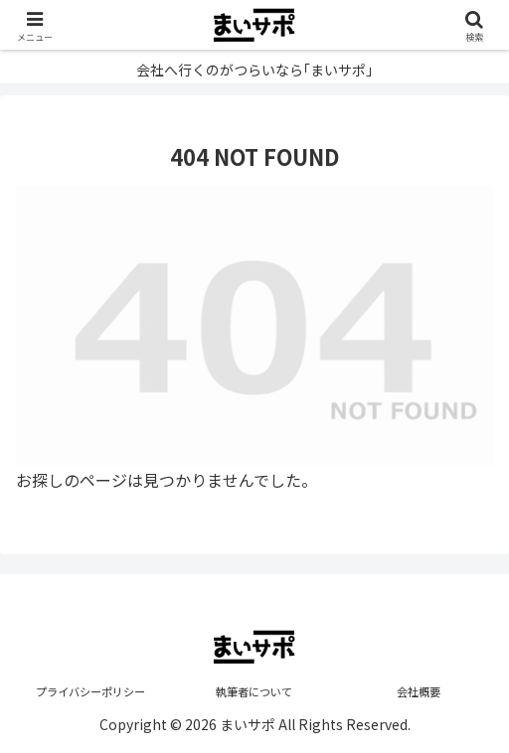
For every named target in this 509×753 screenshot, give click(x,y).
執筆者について (254, 691)
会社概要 (418, 691)
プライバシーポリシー (90, 691)
